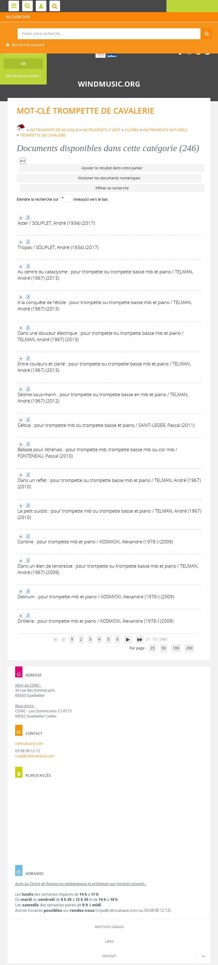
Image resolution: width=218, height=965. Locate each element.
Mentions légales (109, 927)
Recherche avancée (28, 44)
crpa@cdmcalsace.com (34, 756)
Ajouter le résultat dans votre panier (112, 168)
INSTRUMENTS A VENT (101, 130)
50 (164, 648)
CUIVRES (132, 130)
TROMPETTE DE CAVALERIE (43, 135)
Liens (109, 941)
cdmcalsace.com (29, 743)
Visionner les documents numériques (109, 178)
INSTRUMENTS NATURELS (165, 130)
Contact (109, 956)
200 (189, 648)
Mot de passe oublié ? (23, 75)
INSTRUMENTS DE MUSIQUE (54, 130)
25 (152, 648)
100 (176, 648)
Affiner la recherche (112, 188)
